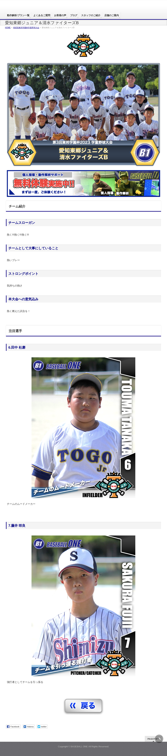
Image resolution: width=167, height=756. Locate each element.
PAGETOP (153, 739)
